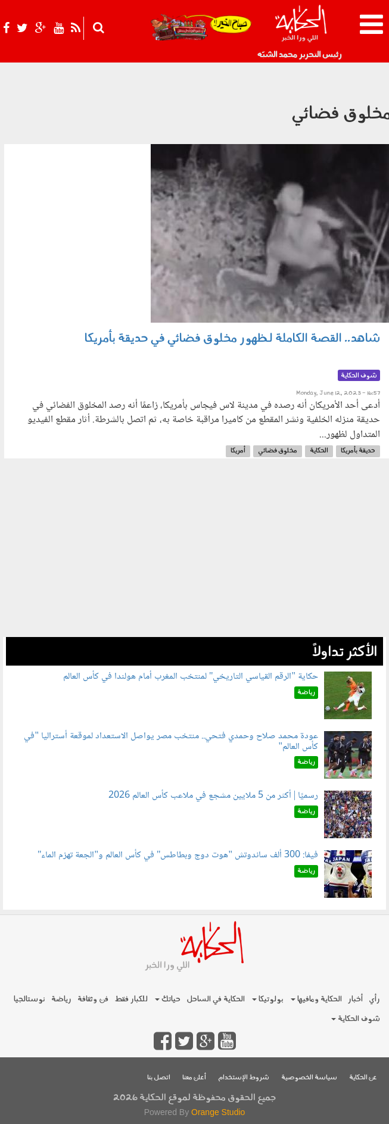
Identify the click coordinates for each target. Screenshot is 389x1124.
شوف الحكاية (355, 1019)
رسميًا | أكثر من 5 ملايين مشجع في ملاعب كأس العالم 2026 (213, 796)
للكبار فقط (131, 999)
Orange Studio (218, 1112)
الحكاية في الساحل (215, 999)
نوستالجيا (29, 999)
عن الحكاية (363, 1078)
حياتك (168, 999)
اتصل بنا (158, 1078)
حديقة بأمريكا (358, 451)
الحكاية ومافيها (316, 999)
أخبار (355, 999)
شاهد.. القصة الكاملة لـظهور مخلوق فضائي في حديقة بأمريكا (232, 339)
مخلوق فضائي (277, 451)
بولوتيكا (268, 999)
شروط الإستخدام (243, 1078)
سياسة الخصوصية (309, 1078)
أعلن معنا (194, 1078)
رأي (374, 999)
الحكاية (319, 451)
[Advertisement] (194, 553)
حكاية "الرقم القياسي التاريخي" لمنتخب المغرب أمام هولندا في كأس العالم (190, 677)
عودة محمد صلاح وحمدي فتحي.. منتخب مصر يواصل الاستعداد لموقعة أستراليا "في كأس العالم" (171, 741)
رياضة (61, 999)
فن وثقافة (92, 999)
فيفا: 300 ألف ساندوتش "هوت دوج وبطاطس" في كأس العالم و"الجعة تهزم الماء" (178, 855)
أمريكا (238, 451)
